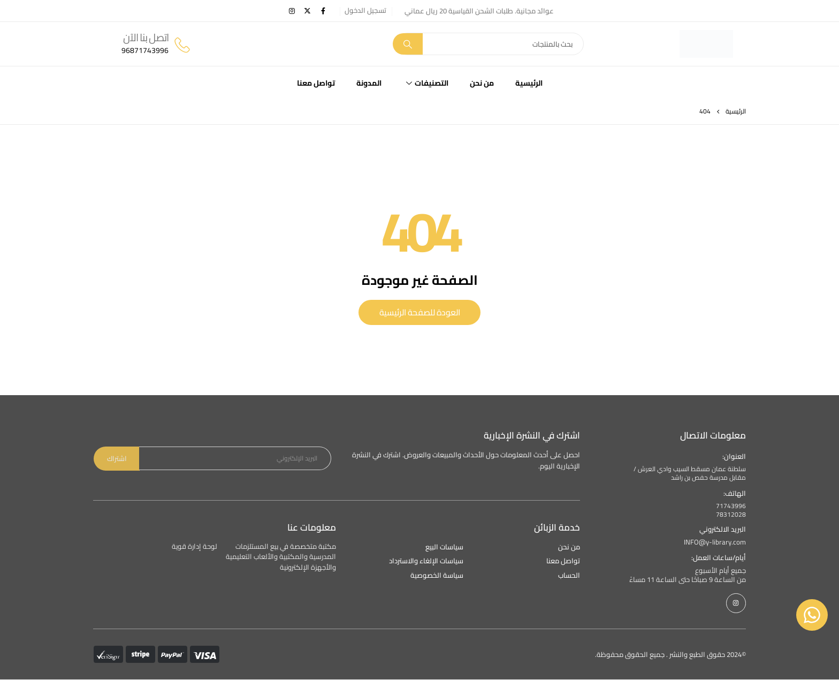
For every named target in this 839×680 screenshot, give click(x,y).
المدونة (369, 83)
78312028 (731, 515)
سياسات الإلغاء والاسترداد (426, 561)
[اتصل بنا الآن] (156, 44)
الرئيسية (529, 83)
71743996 (731, 506)
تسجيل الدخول (365, 10)
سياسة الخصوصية (436, 576)
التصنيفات (427, 83)
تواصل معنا (316, 83)
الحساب (569, 576)
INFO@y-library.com (715, 542)
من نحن (482, 83)
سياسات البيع (444, 548)
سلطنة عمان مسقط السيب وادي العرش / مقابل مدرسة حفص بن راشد (690, 474)
